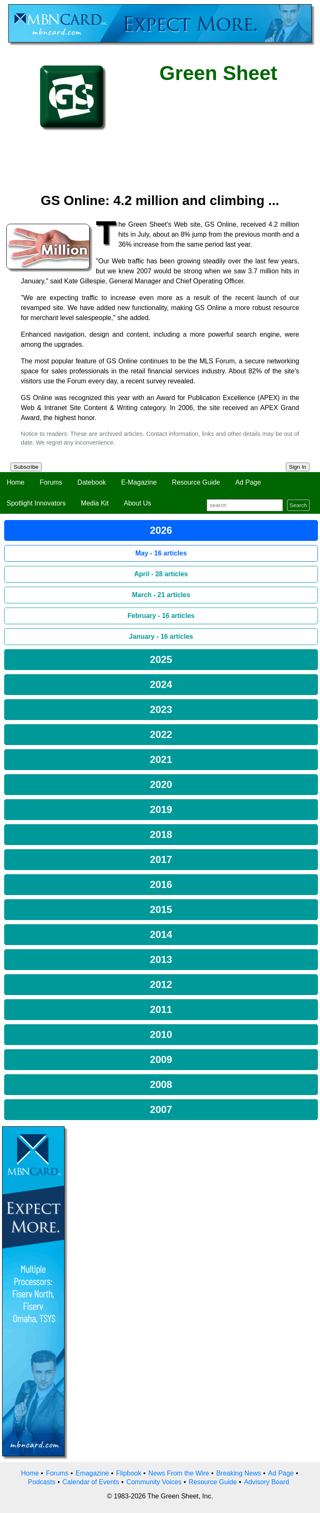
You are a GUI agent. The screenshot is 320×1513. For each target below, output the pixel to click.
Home (16, 482)
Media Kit (95, 503)
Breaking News (238, 1473)
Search (298, 505)
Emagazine (92, 1473)
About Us (137, 503)
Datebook (92, 482)
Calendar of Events (90, 1481)
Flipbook (128, 1473)
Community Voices (154, 1481)
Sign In (298, 467)
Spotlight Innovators (36, 503)
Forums (51, 482)
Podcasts (41, 1481)
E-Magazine (139, 482)
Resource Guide (196, 482)
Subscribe (26, 467)
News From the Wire (178, 1473)
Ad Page (248, 482)
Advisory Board (266, 1481)
